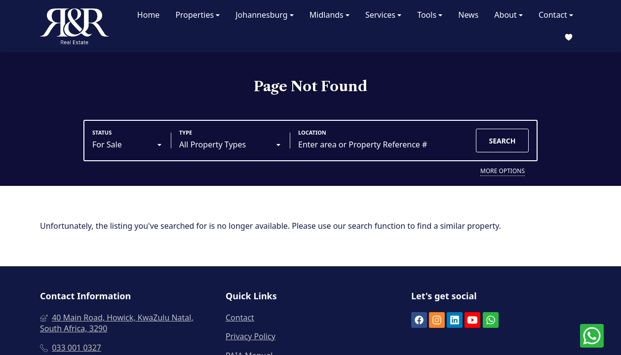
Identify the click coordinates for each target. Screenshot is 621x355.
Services (383, 15)
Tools (429, 15)
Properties (197, 15)
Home (148, 14)
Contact (556, 15)
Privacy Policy (250, 336)
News (468, 14)
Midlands (329, 15)
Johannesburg (264, 15)
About (508, 15)
